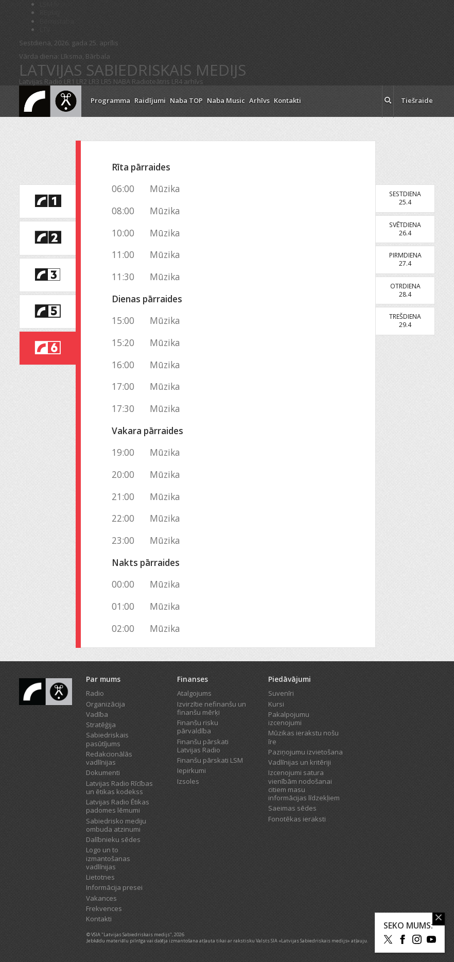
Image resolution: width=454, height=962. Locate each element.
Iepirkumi (191, 770)
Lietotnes (100, 877)
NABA (121, 81)
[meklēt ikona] (388, 101)
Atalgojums (194, 693)
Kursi (276, 704)
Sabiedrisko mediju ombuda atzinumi (116, 825)
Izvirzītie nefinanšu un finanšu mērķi (211, 708)
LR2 (81, 81)
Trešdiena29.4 (405, 320)
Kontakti (287, 100)
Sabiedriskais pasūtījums (107, 739)
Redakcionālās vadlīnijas (109, 758)
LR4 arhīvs (187, 81)
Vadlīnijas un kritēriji (299, 762)
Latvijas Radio (40, 81)
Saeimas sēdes (292, 808)
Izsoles (188, 781)
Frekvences (104, 908)
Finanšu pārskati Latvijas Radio (203, 745)
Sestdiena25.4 (405, 198)
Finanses (192, 679)
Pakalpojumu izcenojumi (288, 718)
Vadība (97, 714)
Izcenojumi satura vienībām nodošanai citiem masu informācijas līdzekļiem (304, 785)
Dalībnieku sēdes (113, 839)
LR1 (69, 81)
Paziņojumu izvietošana (305, 752)
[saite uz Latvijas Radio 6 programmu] (47, 348)
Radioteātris (151, 81)
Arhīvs (259, 100)
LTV (45, 29)
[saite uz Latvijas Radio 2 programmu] (47, 238)
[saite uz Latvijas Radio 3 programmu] (47, 275)
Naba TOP (186, 100)
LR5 (106, 81)
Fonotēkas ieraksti (297, 818)
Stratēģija (101, 724)
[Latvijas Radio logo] (50, 101)
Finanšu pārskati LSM (210, 760)
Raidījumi (150, 100)
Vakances (101, 898)
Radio (95, 693)
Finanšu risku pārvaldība (197, 726)
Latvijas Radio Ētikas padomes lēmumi (117, 806)
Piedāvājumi (289, 679)
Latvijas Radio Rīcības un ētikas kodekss (119, 787)
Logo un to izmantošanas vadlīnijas (108, 858)
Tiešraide (417, 100)
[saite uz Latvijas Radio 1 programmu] (47, 201)
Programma (110, 100)
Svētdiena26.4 (405, 228)
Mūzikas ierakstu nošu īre (303, 737)
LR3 (94, 81)
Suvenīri (281, 693)
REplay (50, 12)
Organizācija (105, 704)
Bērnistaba (57, 21)
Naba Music (226, 100)
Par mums (103, 679)
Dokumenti (103, 772)
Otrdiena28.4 (405, 290)
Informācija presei (114, 887)
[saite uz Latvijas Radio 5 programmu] (47, 312)
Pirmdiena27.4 (405, 259)
